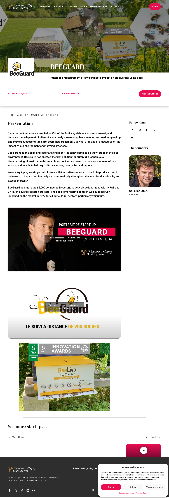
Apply (155, 6)
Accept (111, 487)
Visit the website (150, 94)
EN (117, 6)
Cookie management (126, 493)
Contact (107, 7)
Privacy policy (141, 493)
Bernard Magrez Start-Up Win (22, 115)
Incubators (59, 7)
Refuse (133, 487)
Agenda (83, 7)
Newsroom (95, 7)
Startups (72, 7)
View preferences (154, 487)
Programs (45, 7)
